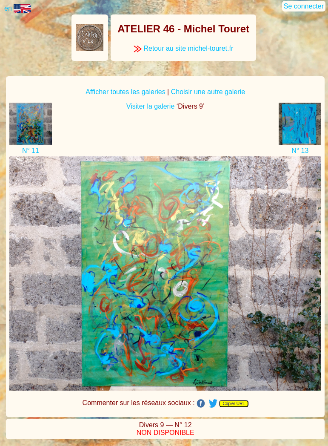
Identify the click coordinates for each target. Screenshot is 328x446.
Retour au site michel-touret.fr (183, 48)
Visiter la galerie (150, 106)
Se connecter (304, 6)
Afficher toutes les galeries (125, 91)
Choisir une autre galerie (208, 91)
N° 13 (299, 150)
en (17, 8)
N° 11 (30, 150)
